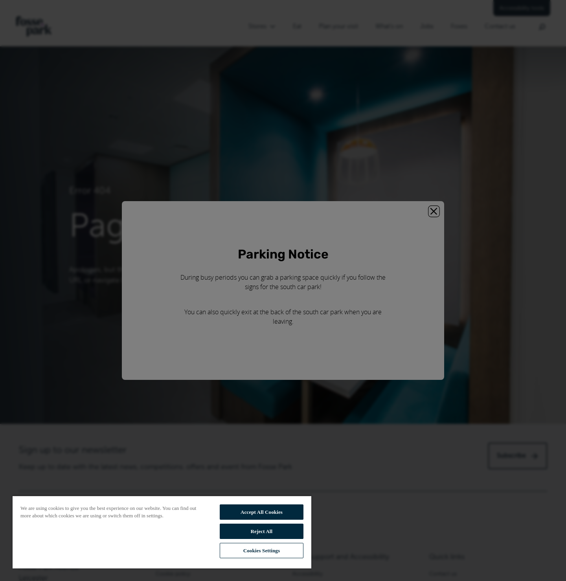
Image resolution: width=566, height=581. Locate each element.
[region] (162, 531)
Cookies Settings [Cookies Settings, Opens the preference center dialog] (261, 551)
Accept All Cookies (262, 512)
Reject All (262, 531)
